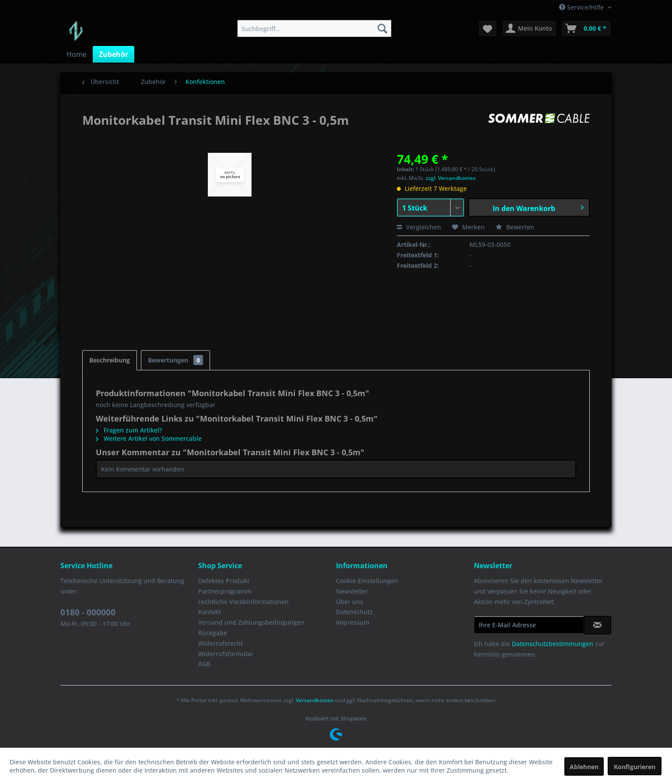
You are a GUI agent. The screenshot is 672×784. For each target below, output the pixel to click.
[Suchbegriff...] (314, 28)
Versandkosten (315, 700)
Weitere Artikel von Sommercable (149, 438)
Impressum (352, 622)
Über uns (349, 602)
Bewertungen (175, 360)
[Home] (76, 54)
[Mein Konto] (529, 28)
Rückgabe (212, 633)
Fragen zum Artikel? (129, 430)
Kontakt (209, 612)
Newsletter (352, 591)
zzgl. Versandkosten (451, 178)
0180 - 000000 (88, 612)
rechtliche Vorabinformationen (243, 602)
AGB (204, 664)
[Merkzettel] (487, 28)
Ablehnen (584, 767)
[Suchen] (382, 28)
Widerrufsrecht (220, 643)
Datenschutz (354, 612)
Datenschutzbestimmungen (552, 644)
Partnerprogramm (225, 591)
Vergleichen (419, 227)
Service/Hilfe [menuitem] (582, 7)
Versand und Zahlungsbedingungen (251, 622)
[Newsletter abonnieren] (597, 625)
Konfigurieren (634, 767)
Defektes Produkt (223, 581)
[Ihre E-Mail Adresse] (529, 624)
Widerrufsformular (225, 654)
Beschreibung (109, 360)
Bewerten (515, 227)
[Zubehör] (113, 54)
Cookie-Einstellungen (367, 581)
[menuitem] (314, 28)
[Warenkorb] (586, 28)
